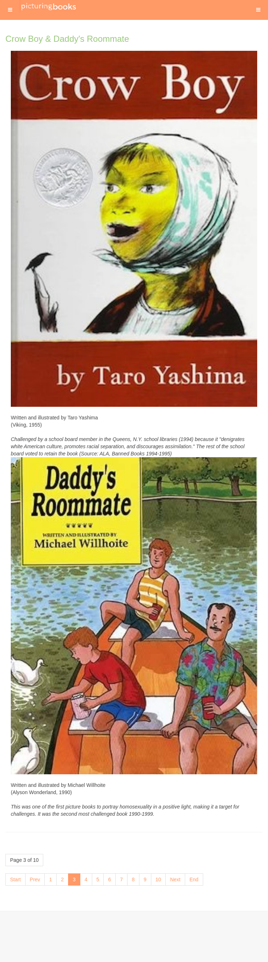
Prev (35, 879)
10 (158, 879)
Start (15, 879)
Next (175, 879)
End (193, 879)
